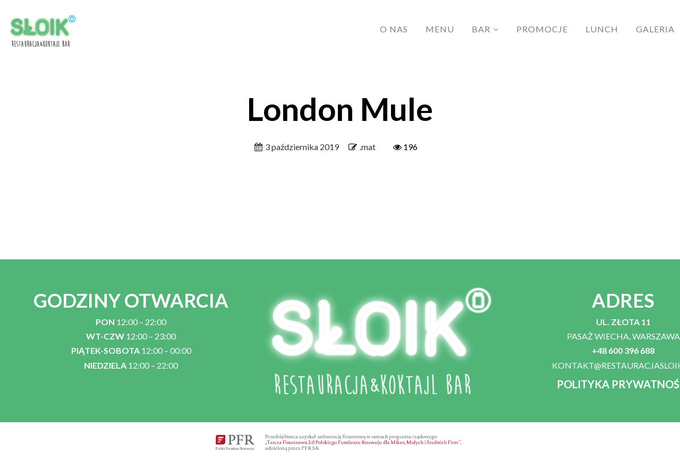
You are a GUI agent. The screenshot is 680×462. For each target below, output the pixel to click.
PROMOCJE (542, 29)
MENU (440, 29)
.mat (368, 147)
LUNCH (601, 29)
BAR (481, 29)
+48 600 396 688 (623, 350)
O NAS (394, 29)
